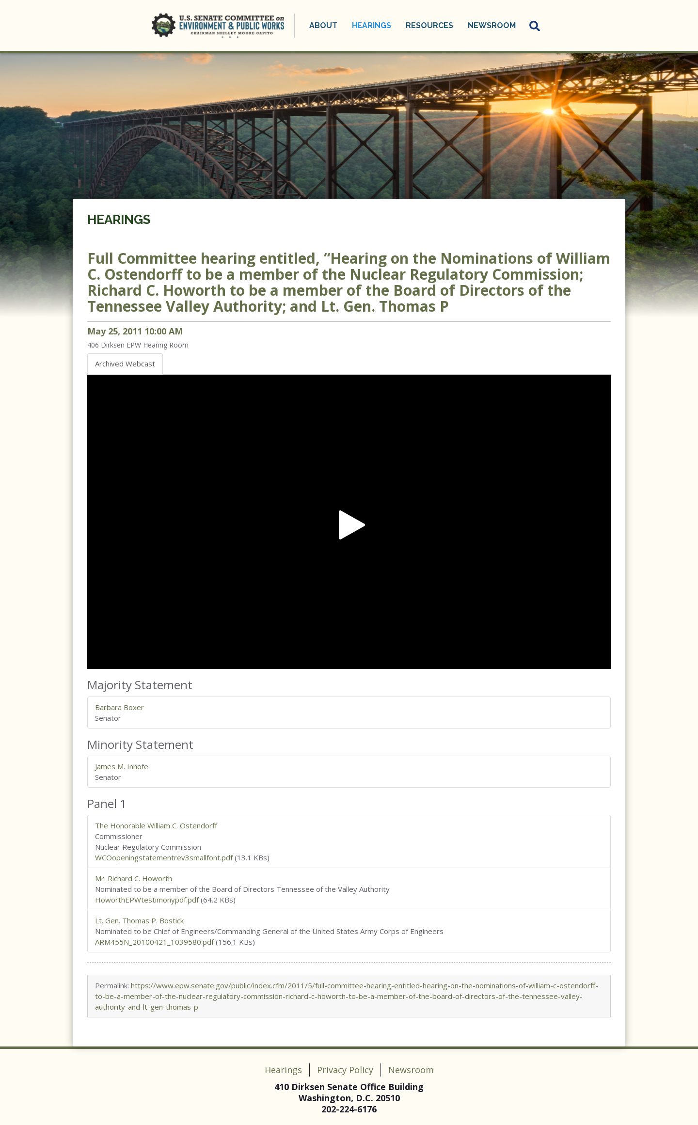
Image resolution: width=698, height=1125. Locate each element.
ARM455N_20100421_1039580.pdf (154, 942)
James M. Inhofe (121, 766)
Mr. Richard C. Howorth (133, 878)
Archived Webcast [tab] (125, 363)
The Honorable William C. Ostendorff (156, 825)
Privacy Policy (345, 1070)
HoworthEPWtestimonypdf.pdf (147, 899)
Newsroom (492, 25)
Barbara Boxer (119, 707)
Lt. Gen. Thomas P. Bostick (139, 920)
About (323, 25)
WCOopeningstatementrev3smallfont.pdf (164, 857)
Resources (429, 25)
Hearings (371, 25)
